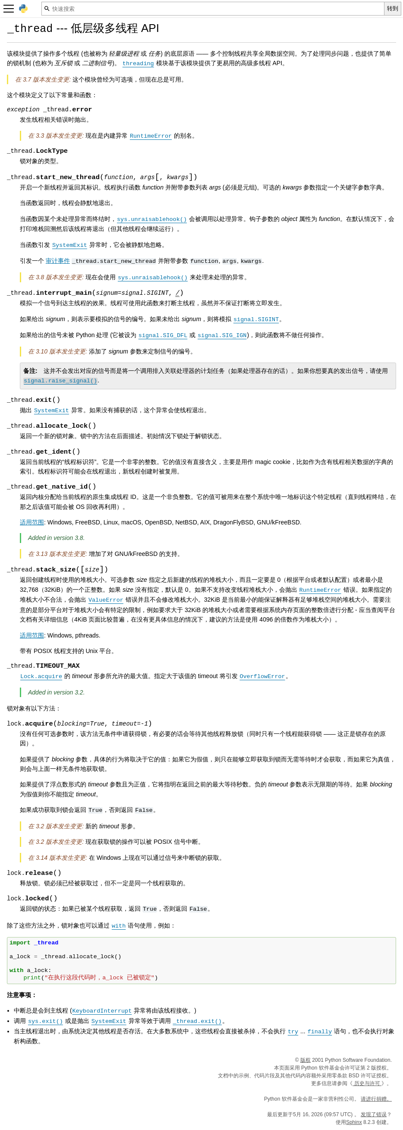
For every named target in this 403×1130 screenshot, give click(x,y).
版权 (305, 1060)
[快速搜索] (213, 8)
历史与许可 (367, 1083)
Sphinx (354, 1122)
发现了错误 (374, 1114)
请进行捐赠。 (376, 1099)
